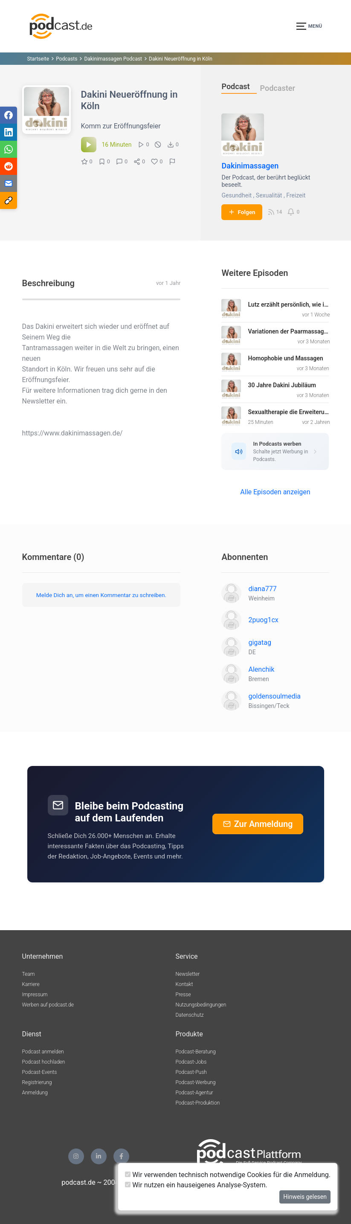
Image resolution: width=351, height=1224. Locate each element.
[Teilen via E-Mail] (8, 183)
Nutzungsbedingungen (201, 1005)
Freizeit (295, 195)
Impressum (35, 995)
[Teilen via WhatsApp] (8, 149)
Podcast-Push (191, 1072)
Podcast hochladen (43, 1062)
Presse (183, 995)
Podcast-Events (39, 1072)
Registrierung (37, 1082)
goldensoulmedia (274, 696)
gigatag (259, 642)
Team (28, 974)
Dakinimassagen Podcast (113, 59)
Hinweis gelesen (305, 1196)
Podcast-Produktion (198, 1103)
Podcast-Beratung (196, 1052)
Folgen (241, 212)
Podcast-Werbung (196, 1082)
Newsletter (188, 974)
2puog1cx (263, 620)
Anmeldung (35, 1093)
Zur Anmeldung (258, 824)
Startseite (38, 59)
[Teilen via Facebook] (8, 115)
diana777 (262, 589)
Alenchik (261, 669)
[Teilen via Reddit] (8, 166)
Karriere (31, 984)
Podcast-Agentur (194, 1093)
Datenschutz (190, 1015)
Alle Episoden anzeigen (275, 492)
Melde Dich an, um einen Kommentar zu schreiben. (101, 595)
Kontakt (184, 984)
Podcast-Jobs (191, 1062)
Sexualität (269, 195)
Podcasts (66, 59)
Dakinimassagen (249, 165)
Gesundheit (236, 195)
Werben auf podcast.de (48, 1005)
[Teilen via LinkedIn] (8, 132)
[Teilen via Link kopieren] (8, 200)
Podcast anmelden (43, 1052)
